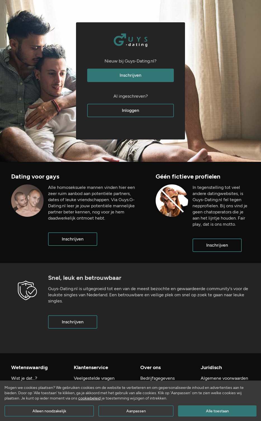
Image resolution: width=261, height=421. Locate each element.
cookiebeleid (89, 398)
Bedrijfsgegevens (157, 378)
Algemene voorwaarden (224, 378)
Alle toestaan (217, 411)
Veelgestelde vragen (94, 378)
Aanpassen (136, 411)
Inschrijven (130, 75)
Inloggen (130, 110)
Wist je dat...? (24, 378)
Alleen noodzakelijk (49, 411)
